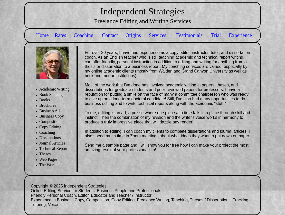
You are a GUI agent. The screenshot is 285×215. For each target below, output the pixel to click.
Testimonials (189, 35)
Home (42, 35)
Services (157, 35)
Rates (60, 35)
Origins (133, 35)
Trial (216, 35)
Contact (110, 35)
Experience (240, 35)
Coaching (83, 35)
